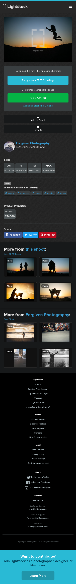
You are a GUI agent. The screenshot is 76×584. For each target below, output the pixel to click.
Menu (70, 6)
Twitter (31, 235)
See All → (9, 319)
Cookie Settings (38, 458)
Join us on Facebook (40, 482)
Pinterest (47, 235)
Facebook (13, 235)
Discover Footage (38, 423)
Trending (38, 432)
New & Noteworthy (38, 437)
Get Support (38, 500)
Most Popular (38, 428)
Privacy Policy (38, 454)
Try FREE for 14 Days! (38, 393)
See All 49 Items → (14, 254)
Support (38, 397)
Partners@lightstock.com (38, 517)
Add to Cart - (38, 98)
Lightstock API (38, 402)
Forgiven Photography (33, 143)
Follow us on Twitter (40, 477)
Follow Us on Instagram (40, 487)
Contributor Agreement (38, 463)
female (37, 193)
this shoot (35, 249)
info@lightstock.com (38, 509)
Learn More (38, 575)
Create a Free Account (38, 389)
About (38, 384)
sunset (61, 193)
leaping (9, 193)
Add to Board (38, 119)
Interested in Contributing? (38, 406)
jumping (49, 193)
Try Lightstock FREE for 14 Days (38, 80)
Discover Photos (38, 419)
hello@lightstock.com (38, 526)
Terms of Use (38, 449)
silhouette (23, 193)
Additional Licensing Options (38, 106)
